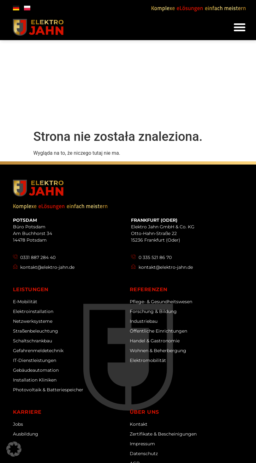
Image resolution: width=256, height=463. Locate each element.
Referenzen (149, 203)
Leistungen (31, 203)
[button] (239, 27)
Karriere (27, 325)
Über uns (144, 325)
